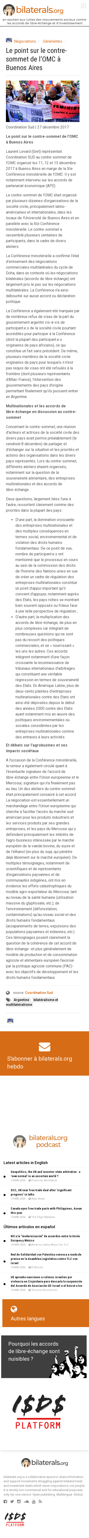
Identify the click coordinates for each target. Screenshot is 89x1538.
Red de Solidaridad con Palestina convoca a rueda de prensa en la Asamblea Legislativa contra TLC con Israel (46, 1259)
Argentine (22, 1000)
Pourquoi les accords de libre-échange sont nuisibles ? (34, 1351)
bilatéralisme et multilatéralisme (32, 1002)
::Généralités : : (54, 41)
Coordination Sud (39, 993)
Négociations (25, 41)
